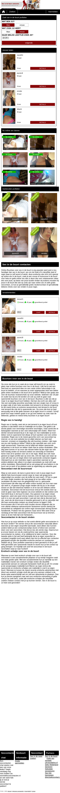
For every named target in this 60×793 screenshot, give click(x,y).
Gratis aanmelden (19, 762)
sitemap (10, 791)
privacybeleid (27, 791)
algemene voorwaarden (18, 791)
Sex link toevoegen (49, 774)
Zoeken (12, 12)
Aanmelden (53, 12)
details (42, 68)
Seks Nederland (51, 765)
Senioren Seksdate (49, 768)
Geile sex (50, 758)
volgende (29, 43)
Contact (33, 791)
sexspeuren (50, 771)
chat (38, 312)
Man (8, 25)
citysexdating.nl (51, 763)
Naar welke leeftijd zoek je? (17, 35)
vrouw (22, 25)
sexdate (48, 761)
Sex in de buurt (51, 756)
